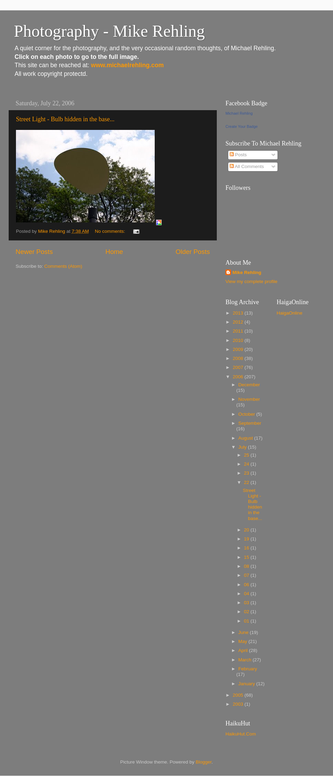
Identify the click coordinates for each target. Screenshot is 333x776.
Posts (238, 154)
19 (247, 538)
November (249, 399)
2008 (239, 358)
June (244, 632)
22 (247, 482)
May (243, 641)
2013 (239, 313)
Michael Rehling (239, 113)
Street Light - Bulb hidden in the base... (65, 119)
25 (247, 455)
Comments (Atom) (63, 266)
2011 (239, 331)
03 (247, 602)
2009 (239, 349)
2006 (239, 376)
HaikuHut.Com (240, 734)
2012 (239, 322)
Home (114, 251)
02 (247, 611)
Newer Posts (34, 251)
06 (247, 584)
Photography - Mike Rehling (109, 31)
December (249, 384)
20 (247, 529)
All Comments (247, 166)
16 (247, 547)
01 (247, 621)
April (243, 650)
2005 (239, 695)
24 (247, 464)
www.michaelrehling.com (127, 65)
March (245, 659)
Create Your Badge (241, 126)
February (247, 668)
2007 (239, 367)
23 (247, 473)
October (247, 414)
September (249, 423)
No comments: (110, 231)
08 (247, 566)
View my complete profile (251, 281)
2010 (239, 340)
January (247, 683)
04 (247, 593)
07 (247, 575)
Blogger (204, 762)
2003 (239, 704)
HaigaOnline (289, 313)
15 (247, 557)
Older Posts (193, 251)
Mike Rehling (246, 272)
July (243, 447)
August (246, 438)
